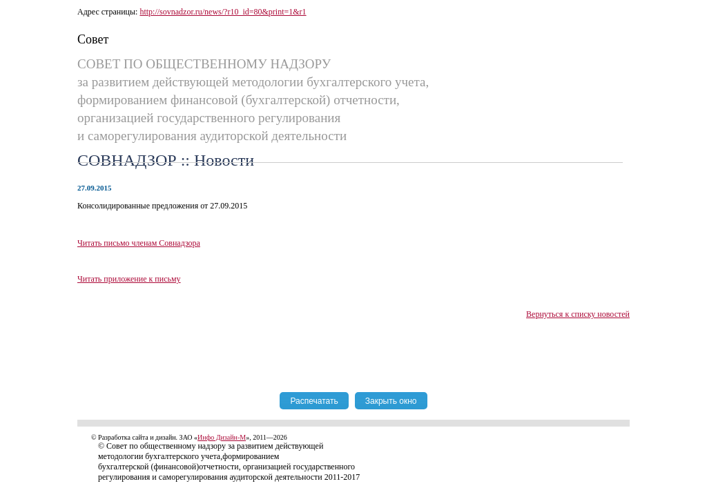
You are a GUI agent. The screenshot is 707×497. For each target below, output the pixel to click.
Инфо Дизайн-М (221, 437)
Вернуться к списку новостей (578, 314)
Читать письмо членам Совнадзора (138, 243)
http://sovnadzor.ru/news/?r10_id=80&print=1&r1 (222, 12)
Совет (92, 39)
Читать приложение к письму (129, 279)
